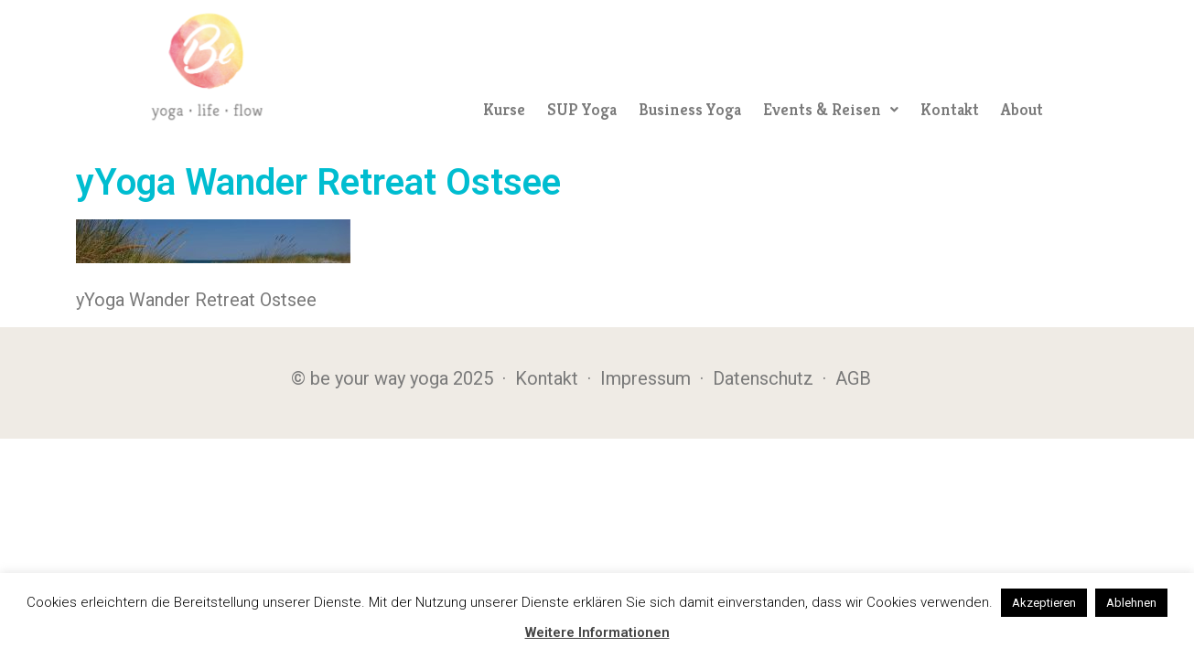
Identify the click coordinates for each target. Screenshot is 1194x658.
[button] (830, 110)
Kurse (504, 109)
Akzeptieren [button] (1044, 603)
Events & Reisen (830, 109)
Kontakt (949, 109)
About (1022, 109)
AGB (853, 378)
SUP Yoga (582, 109)
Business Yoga (690, 109)
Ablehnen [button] (1131, 603)
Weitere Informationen (597, 632)
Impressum (645, 378)
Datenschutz (763, 378)
